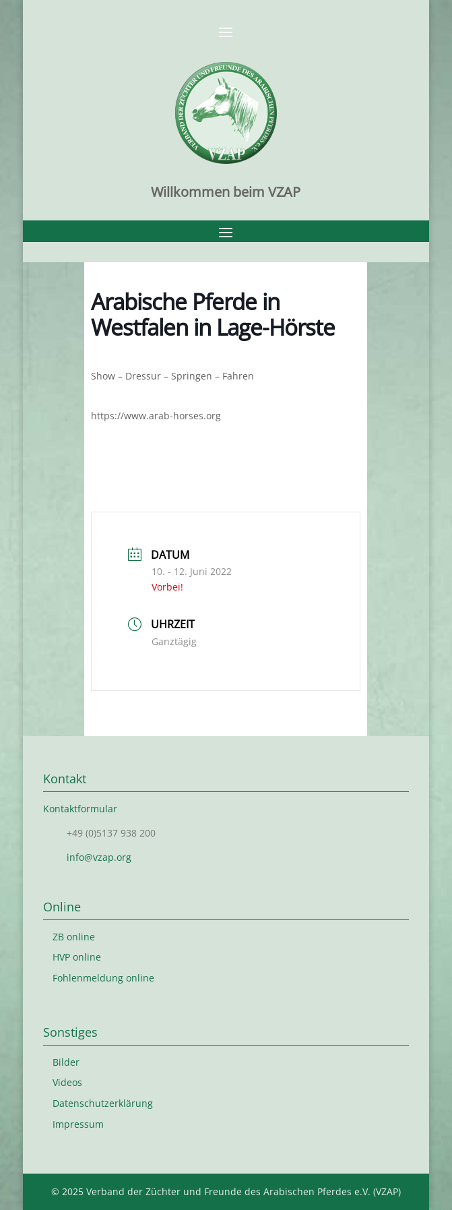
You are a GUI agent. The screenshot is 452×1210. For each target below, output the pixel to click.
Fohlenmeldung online (103, 977)
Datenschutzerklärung (103, 1103)
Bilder (66, 1062)
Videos (67, 1082)
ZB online (74, 936)
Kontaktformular (80, 808)
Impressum (78, 1124)
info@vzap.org (99, 857)
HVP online (77, 956)
